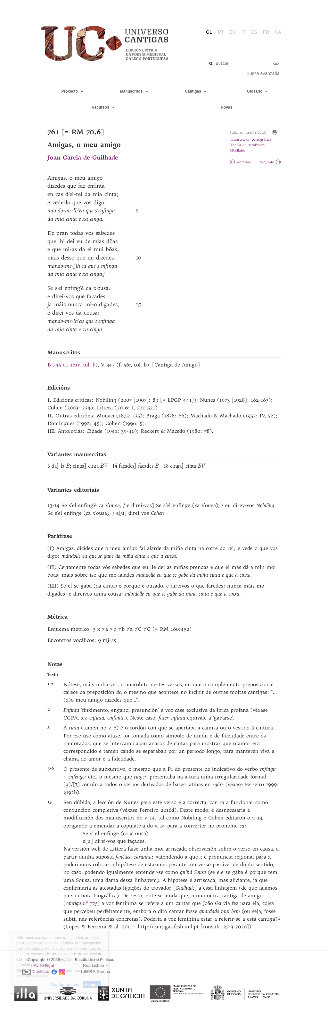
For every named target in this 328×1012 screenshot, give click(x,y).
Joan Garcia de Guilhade (82, 157)
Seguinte (270, 162)
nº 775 (90, 903)
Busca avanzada (263, 73)
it (243, 32)
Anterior (240, 162)
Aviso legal (44, 965)
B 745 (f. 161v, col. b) (72, 365)
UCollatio (237, 150)
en (233, 32)
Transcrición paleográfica (250, 139)
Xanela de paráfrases (247, 145)
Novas (226, 107)
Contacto (41, 971)
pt (221, 32)
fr (266, 32)
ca (278, 32)
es (254, 32)
